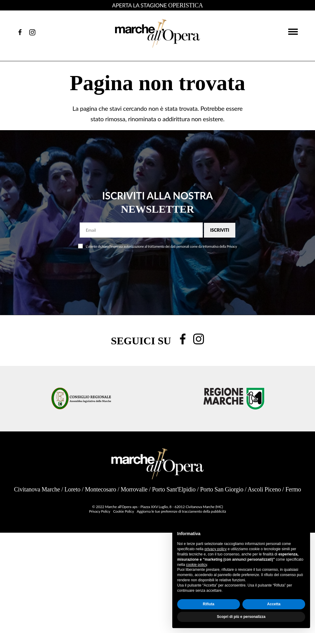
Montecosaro (100, 489)
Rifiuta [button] (208, 604)
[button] (293, 31)
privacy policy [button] (216, 549)
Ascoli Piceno (264, 489)
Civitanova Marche (37, 489)
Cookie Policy (123, 511)
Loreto (73, 489)
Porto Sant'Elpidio (174, 489)
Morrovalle (134, 489)
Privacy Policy (99, 511)
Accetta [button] (273, 604)
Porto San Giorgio (221, 489)
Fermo (293, 489)
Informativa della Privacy (220, 246)
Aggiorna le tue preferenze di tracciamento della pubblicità (181, 511)
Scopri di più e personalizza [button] (241, 617)
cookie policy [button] (196, 565)
